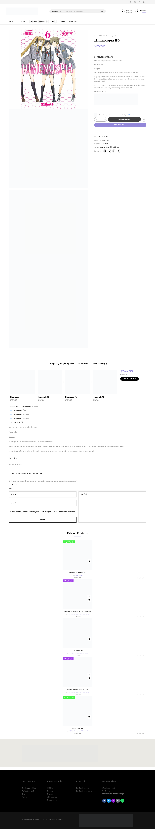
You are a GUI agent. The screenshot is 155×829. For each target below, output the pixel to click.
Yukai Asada (84, 653)
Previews (50, 791)
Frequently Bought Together (62, 363)
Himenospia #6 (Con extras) (77, 689)
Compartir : (98, 151)
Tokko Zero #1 (77, 650)
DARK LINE (102, 36)
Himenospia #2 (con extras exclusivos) (77, 611)
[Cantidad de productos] (100, 119)
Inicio (95, 36)
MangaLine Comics (53, 800)
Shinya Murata (114, 147)
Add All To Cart (129, 379)
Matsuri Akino (78, 575)
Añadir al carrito (124, 119)
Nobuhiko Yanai (104, 147)
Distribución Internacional (84, 791)
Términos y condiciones (29, 788)
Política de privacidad (28, 791)
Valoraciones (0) (99, 363)
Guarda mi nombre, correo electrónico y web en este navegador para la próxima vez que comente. (42, 512)
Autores (24, 797)
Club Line (50, 788)
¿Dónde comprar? (52, 797)
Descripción (83, 363)
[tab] (62, 364)
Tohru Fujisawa (75, 653)
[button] (140, 11)
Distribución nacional (82, 788)
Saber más (131, 115)
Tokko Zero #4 (77, 728)
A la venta (104, 144)
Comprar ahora (120, 125)
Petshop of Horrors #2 (77, 572)
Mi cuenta (50, 794)
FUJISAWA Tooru (74, 731)
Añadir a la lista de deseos (144, 119)
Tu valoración (13, 485)
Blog (23, 794)
